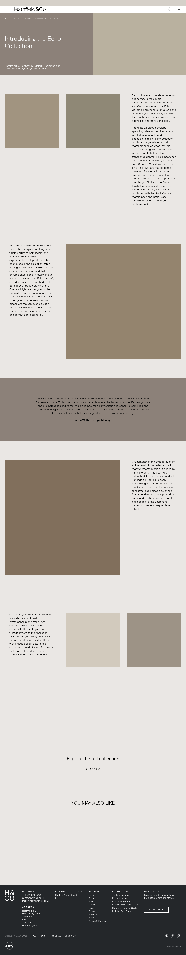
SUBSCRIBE (156, 909)
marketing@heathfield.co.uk (35, 901)
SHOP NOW (93, 769)
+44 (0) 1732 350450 (32, 895)
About (92, 901)
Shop (91, 898)
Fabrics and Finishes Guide (125, 904)
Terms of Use (54, 935)
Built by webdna (174, 947)
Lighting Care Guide (122, 911)
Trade (91, 908)
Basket (92, 917)
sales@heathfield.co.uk (33, 898)
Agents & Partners (97, 921)
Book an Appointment (66, 895)
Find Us (58, 898)
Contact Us (70, 935)
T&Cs (42, 935)
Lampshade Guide (121, 901)
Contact (92, 911)
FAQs (33, 935)
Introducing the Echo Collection (48, 18)
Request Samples (120, 898)
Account (93, 914)
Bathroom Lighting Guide (124, 908)
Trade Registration (121, 895)
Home (7, 18)
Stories (17, 18)
